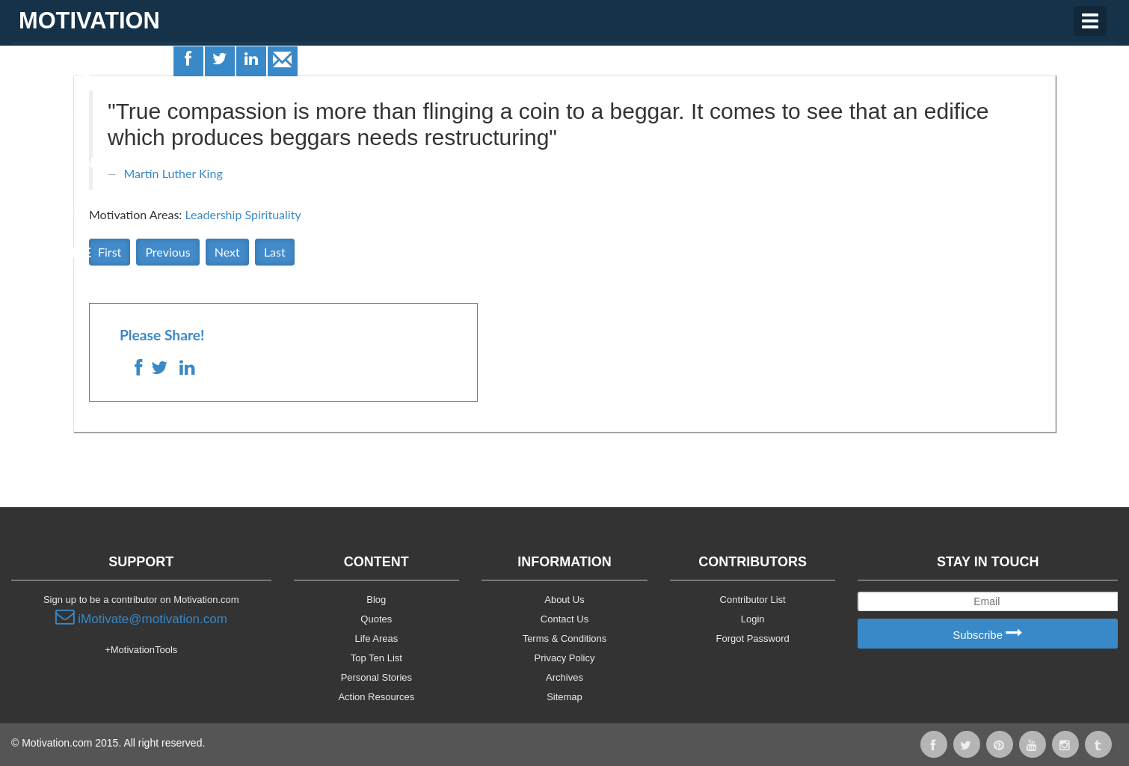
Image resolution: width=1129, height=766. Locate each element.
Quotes (45, 117)
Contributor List (753, 599)
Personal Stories (376, 677)
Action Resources (376, 696)
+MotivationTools (141, 649)
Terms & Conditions (565, 638)
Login (753, 619)
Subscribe (988, 634)
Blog (376, 599)
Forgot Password (753, 638)
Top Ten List (376, 658)
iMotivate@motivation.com (141, 617)
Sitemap (564, 696)
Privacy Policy (565, 658)
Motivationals (69, 163)
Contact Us (564, 619)
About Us (564, 599)
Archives (564, 677)
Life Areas (54, 71)
